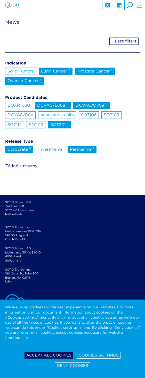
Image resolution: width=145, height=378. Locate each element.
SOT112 (14, 124)
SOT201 (59, 124)
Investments (50, 149)
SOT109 (111, 114)
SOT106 (88, 114)
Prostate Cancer (95, 71)
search (129, 5)
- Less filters (124, 41)
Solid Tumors (20, 71)
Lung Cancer (55, 71)
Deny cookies (72, 365)
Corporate (19, 149)
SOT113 (36, 124)
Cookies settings (99, 355)
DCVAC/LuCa (52, 105)
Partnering (82, 149)
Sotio (12, 5)
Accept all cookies (48, 355)
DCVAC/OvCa (91, 105)
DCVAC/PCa (20, 114)
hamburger (140, 5)
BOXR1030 (18, 105)
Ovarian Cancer (24, 80)
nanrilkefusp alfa (57, 114)
